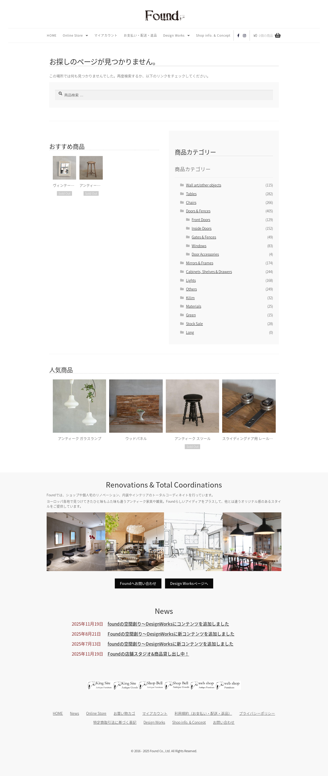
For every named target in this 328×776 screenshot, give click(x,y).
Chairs (191, 202)
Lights (191, 280)
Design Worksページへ (189, 583)
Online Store (73, 35)
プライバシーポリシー (257, 713)
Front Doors (201, 219)
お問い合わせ (223, 722)
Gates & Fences (204, 237)
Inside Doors (201, 228)
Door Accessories (205, 254)
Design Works (173, 35)
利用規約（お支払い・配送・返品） (203, 713)
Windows (199, 245)
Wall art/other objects (203, 185)
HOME (52, 35)
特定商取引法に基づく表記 (114, 722)
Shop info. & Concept (213, 35)
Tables (191, 193)
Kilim (190, 297)
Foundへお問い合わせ (138, 583)
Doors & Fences (198, 210)
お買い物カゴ (124, 713)
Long (190, 332)
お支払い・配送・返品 (140, 35)
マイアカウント (106, 35)
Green (191, 314)
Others (191, 289)
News (74, 713)
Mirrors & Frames (199, 262)
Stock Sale (194, 323)
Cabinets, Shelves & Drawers (209, 271)
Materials (193, 306)
